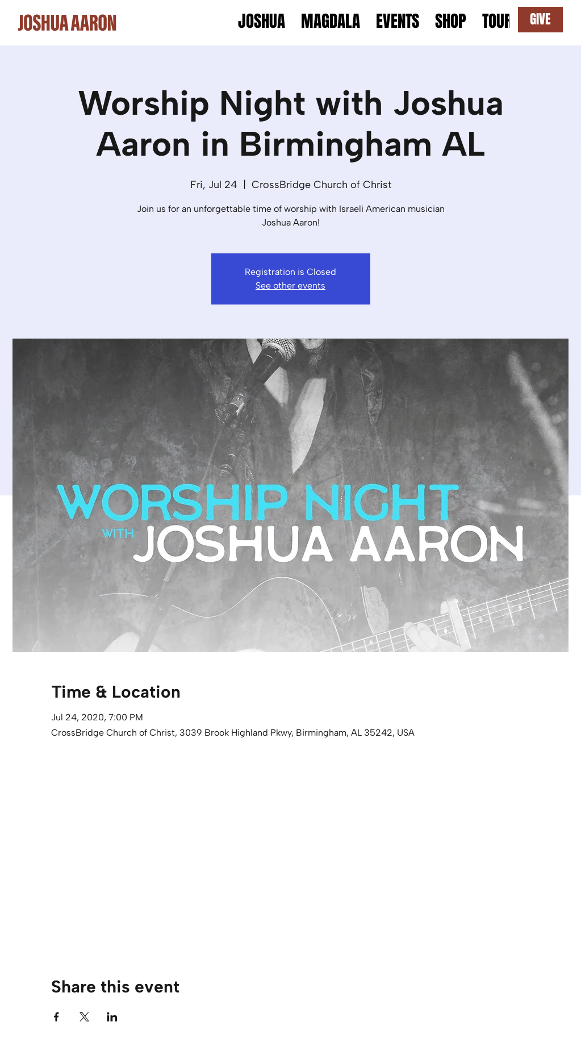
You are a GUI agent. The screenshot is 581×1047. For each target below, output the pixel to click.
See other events (290, 285)
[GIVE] (540, 19)
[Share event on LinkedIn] (112, 1016)
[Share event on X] (84, 1016)
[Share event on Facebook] (56, 1016)
